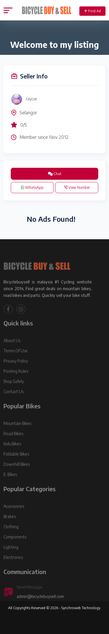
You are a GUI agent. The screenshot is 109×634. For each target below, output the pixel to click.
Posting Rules (15, 378)
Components (14, 544)
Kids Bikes (12, 451)
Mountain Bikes (17, 431)
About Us (11, 348)
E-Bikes (10, 482)
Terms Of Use (15, 358)
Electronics (13, 565)
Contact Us (13, 399)
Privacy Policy (15, 368)
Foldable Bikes (16, 461)
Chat (54, 173)
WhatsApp (32, 187)
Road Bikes (13, 441)
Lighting (10, 554)
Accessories (13, 513)
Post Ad (92, 11)
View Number (77, 187)
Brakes (9, 524)
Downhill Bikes (16, 471)
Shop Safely (13, 389)
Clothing (11, 534)
